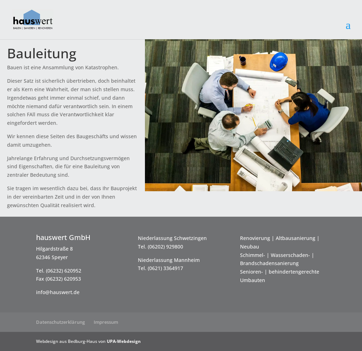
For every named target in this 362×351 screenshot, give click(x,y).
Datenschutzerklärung (60, 322)
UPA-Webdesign (124, 341)
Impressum (106, 322)
